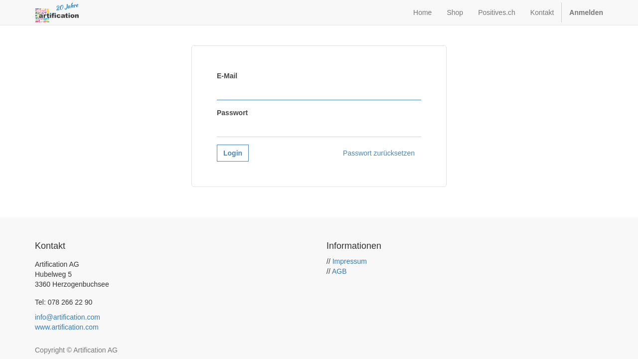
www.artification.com (67, 327)
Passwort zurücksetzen (379, 153)
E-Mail (227, 76)
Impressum (349, 261)
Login (232, 153)
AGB (339, 271)
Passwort (232, 113)
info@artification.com (67, 317)
